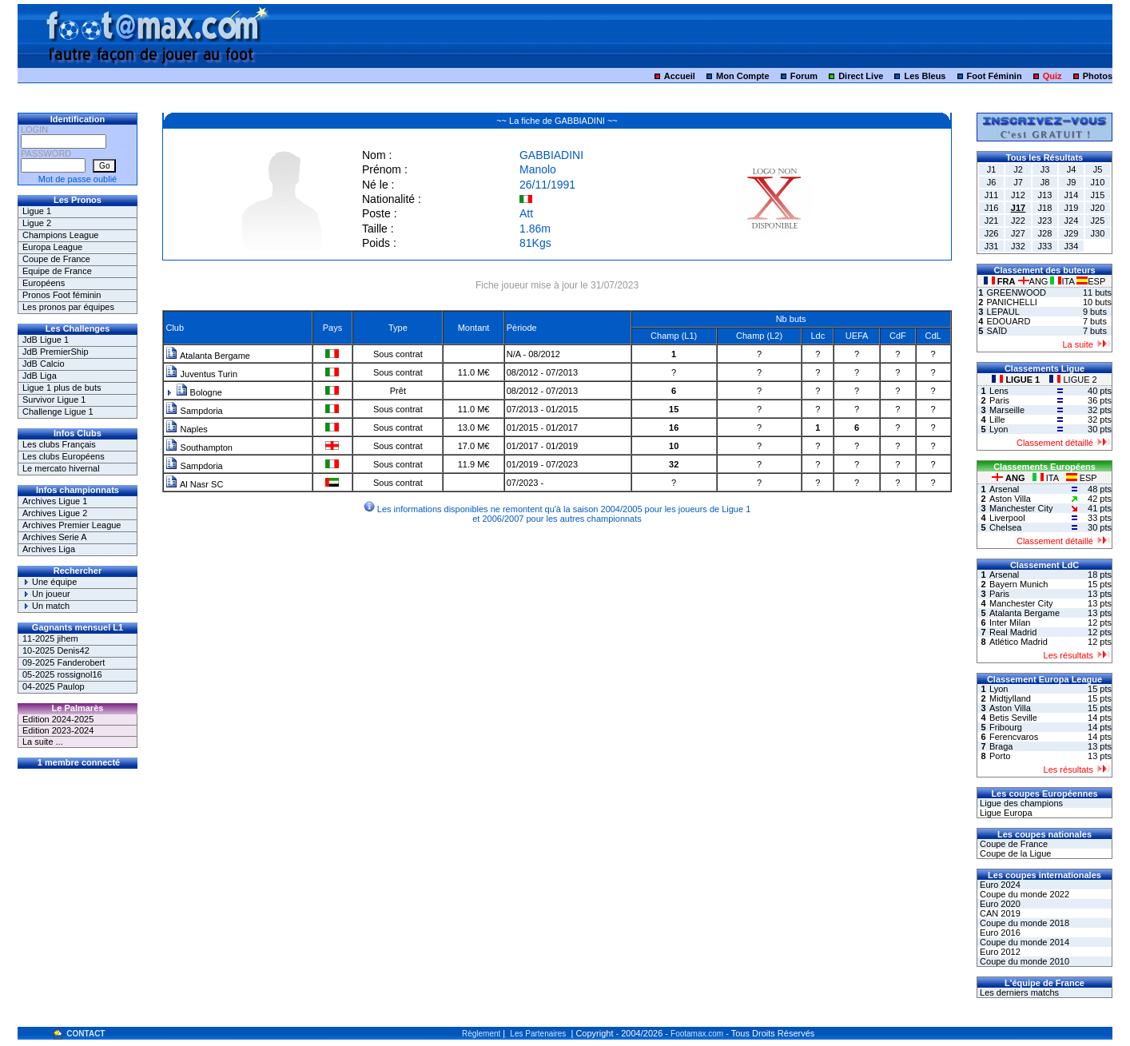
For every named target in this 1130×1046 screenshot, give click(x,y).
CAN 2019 (999, 913)
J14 (1071, 195)
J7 (1018, 182)
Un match (46, 605)
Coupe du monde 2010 (1023, 961)
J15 (1098, 195)
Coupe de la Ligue (1014, 853)
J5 (1098, 169)
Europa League (52, 247)
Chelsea (1005, 527)
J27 (1018, 233)
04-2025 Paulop (53, 686)
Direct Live (860, 76)
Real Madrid (1012, 632)
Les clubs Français (59, 444)
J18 (1045, 208)
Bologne (199, 392)
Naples (186, 429)
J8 (1045, 182)
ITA (1063, 281)
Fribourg (1005, 727)
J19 (1071, 208)
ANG (1034, 281)
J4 (1071, 169)
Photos (1097, 76)
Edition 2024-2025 (58, 719)
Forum (804, 76)
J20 (1098, 208)
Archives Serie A (54, 537)
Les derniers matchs (1018, 992)
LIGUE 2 (1072, 379)
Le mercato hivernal (61, 468)
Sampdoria (193, 411)
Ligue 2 (36, 223)
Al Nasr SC (194, 484)
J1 (992, 169)
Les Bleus (925, 76)
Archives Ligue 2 (54, 513)
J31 (992, 246)
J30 (1098, 233)
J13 (1045, 195)
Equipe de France (57, 271)
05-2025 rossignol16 (62, 674)
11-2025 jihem (50, 638)
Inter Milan (1009, 622)
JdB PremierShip (55, 351)
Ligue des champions (1020, 803)
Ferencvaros (1013, 737)
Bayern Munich (1018, 584)
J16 (992, 208)
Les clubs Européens (63, 456)
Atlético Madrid (1018, 641)
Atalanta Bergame (207, 355)
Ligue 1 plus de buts (61, 387)
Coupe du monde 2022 (1023, 894)
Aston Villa (1010, 498)
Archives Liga (48, 549)
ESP (1090, 281)
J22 (1018, 220)
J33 (1045, 246)
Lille (997, 419)
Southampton (199, 447)
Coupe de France (56, 259)
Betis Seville (1013, 717)
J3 (1045, 169)
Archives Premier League (71, 525)
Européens (43, 283)
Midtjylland (1010, 698)
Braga (1001, 746)
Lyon (998, 429)
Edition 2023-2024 (58, 730)
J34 (1071, 246)
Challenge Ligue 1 (58, 411)
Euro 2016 (999, 932)
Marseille (1007, 410)
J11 (992, 195)
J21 (992, 220)
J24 (1071, 220)
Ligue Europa (1005, 812)
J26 (992, 233)
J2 (1018, 169)
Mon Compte (743, 76)
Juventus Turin (201, 374)
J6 (992, 182)
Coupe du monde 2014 (1023, 942)
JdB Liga (39, 375)
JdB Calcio (43, 363)
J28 (1045, 233)
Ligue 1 (36, 211)
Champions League (60, 235)
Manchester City (1020, 508)
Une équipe (49, 582)
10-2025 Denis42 (56, 650)
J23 (1045, 220)
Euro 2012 (999, 952)
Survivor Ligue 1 (54, 399)
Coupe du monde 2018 (1023, 923)
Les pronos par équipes (68, 307)
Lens (999, 391)
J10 (1098, 182)
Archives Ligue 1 (54, 501)
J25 (1098, 220)
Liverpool (1007, 518)
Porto (999, 756)
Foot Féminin (994, 76)
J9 (1071, 182)
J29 (1071, 233)
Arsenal (1004, 489)
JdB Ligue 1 (45, 339)
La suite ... (42, 741)
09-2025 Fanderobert (63, 662)
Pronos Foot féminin (61, 295)
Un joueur (46, 594)
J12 (1018, 195)
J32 (1018, 246)
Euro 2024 (999, 884)
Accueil (679, 76)
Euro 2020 (999, 904)
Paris (999, 400)
